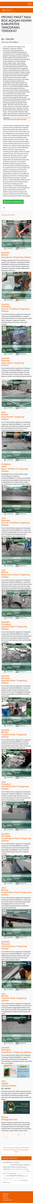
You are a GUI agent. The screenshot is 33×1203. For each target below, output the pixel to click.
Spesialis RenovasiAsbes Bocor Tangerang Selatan (12, 361)
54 (24, 1134)
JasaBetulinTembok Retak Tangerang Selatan (13, 997)
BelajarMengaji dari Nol (9, 1118)
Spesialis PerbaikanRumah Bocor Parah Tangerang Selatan (16, 837)
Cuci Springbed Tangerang (14, 1175)
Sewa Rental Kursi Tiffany (11, 1162)
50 (12, 1134)
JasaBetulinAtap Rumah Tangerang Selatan (12, 415)
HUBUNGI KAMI (7, 1200)
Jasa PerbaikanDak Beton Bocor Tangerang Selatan (15, 785)
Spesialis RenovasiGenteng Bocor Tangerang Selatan (14, 945)
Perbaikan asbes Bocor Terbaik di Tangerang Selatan (14, 467)
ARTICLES (6, 1198)
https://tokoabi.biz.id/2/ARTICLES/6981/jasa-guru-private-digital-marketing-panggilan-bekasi (16, 1149)
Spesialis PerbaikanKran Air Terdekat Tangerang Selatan (15, 307)
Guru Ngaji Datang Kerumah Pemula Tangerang (14, 1171)
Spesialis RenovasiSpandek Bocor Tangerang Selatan (14, 679)
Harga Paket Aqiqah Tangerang (20, 1164)
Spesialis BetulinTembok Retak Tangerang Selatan (13, 733)
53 (21, 1134)
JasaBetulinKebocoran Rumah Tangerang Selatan (15, 573)
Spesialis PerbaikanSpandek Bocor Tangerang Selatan (14, 625)
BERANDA (6, 1194)
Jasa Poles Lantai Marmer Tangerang (19, 1169)
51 (15, 1134)
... (9, 1134)
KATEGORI (7, 10)
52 (19, 1134)
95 (4, 1137)
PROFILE (5, 1196)
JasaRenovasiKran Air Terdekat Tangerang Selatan (15, 521)
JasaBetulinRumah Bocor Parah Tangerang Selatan (16, 891)
